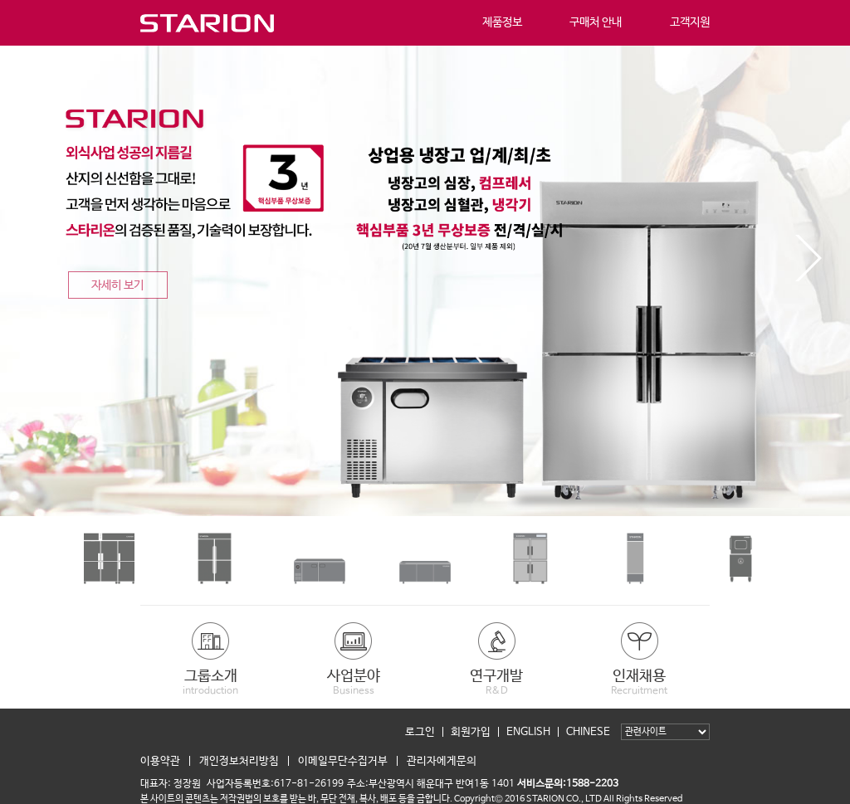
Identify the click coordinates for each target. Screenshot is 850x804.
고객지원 (690, 22)
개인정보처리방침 (239, 761)
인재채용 (639, 682)
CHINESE (588, 732)
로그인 (420, 732)
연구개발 (496, 682)
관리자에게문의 (441, 761)
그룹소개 (211, 682)
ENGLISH (528, 732)
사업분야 (353, 682)
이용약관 (160, 761)
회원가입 (471, 732)
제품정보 (502, 22)
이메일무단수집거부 (343, 761)
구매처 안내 (595, 22)
